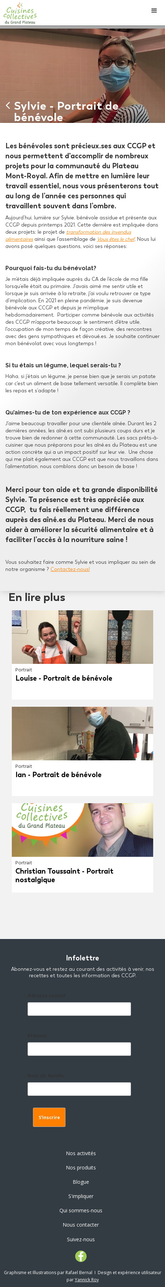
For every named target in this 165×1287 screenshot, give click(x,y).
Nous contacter (81, 1224)
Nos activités (81, 1153)
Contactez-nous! (70, 569)
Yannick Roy (87, 1280)
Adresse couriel (46, 996)
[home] (18, 12)
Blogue (81, 1181)
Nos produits (81, 1167)
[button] (154, 10)
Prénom (37, 1036)
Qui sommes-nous (80, 1210)
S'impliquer (80, 1196)
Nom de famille (46, 1076)
